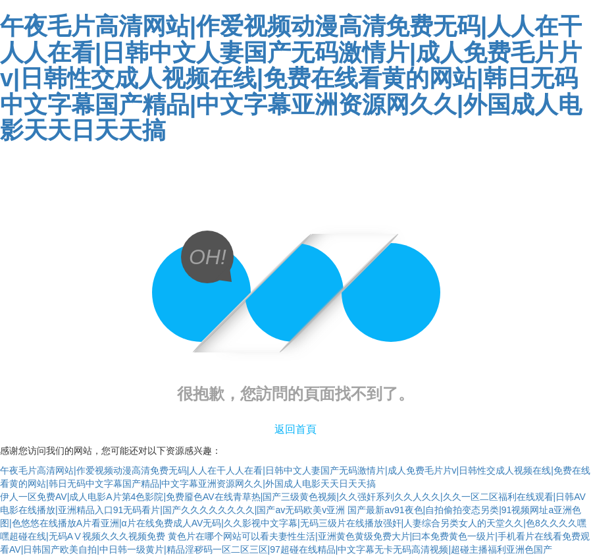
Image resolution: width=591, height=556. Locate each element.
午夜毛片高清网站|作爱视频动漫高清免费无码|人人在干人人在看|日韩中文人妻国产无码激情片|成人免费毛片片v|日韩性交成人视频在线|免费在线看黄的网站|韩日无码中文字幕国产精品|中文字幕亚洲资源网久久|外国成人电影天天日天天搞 (291, 78)
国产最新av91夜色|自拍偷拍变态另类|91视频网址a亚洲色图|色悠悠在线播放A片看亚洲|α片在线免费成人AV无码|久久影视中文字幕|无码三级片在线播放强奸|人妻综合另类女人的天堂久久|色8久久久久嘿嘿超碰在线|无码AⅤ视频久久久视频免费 (293, 523)
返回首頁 (295, 429)
